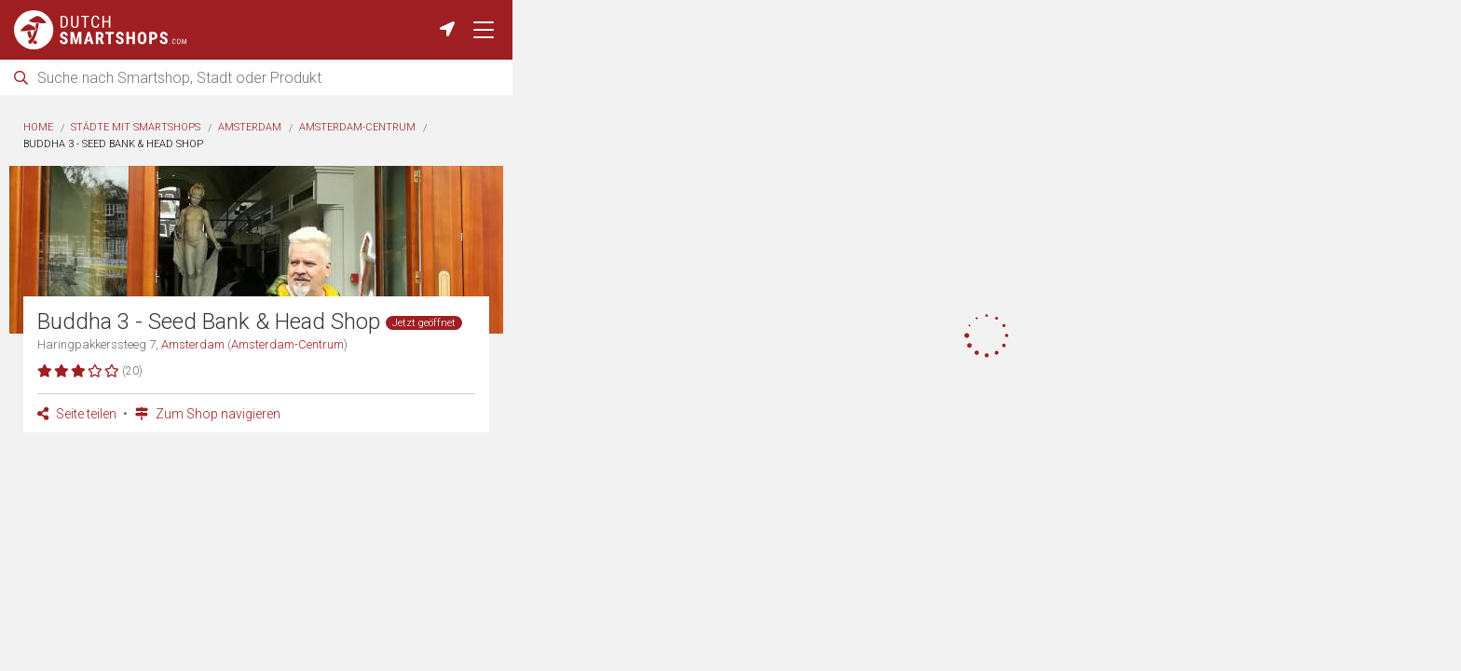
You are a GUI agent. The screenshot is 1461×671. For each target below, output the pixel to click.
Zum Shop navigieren (207, 413)
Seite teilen (76, 413)
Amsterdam (249, 127)
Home (38, 127)
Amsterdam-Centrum (357, 127)
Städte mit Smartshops (135, 127)
